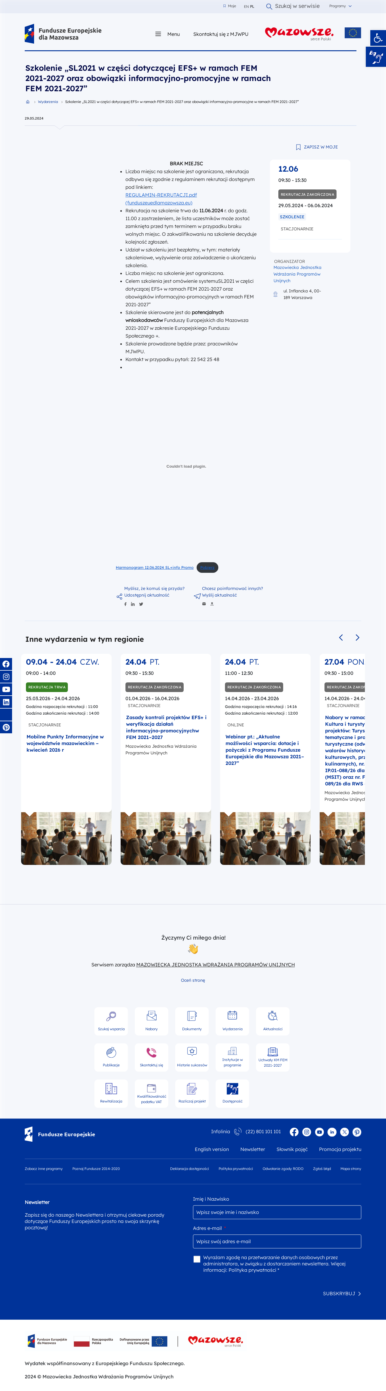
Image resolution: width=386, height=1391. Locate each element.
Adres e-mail (209, 1228)
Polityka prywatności (236, 1168)
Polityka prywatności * (254, 1270)
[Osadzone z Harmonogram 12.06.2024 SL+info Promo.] (186, 466)
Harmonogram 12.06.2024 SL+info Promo (155, 567)
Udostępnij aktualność (146, 595)
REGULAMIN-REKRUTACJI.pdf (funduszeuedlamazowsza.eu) (161, 199)
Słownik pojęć (292, 1149)
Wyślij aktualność (219, 595)
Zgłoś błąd (322, 1168)
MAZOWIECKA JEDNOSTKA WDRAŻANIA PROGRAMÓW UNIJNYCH (215, 965)
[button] (378, 38)
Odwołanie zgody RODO (283, 1168)
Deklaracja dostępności (189, 1168)
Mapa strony (350, 1168)
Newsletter (252, 1149)
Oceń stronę (193, 980)
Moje (229, 6)
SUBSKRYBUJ (339, 1293)
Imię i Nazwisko (211, 1199)
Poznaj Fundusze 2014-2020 (96, 1168)
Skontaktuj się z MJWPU (220, 34)
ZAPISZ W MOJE (321, 147)
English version (212, 1149)
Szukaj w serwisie (293, 7)
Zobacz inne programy (44, 1168)
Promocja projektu (340, 1149)
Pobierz (207, 567)
